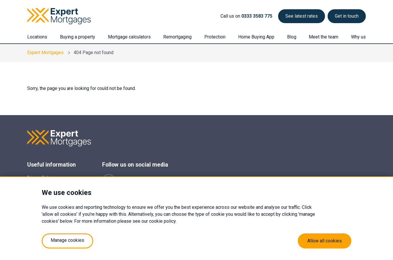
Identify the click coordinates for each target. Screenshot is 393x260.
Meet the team (323, 37)
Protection (214, 37)
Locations (37, 37)
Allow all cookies (324, 241)
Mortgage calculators (129, 37)
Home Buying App (256, 37)
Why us (358, 37)
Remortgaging (177, 37)
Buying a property (77, 37)
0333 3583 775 (256, 16)
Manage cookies (67, 240)
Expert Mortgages (45, 52)
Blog (291, 37)
